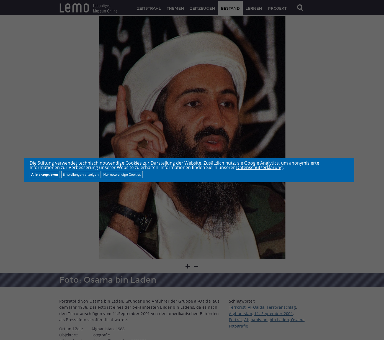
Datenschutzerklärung (259, 167)
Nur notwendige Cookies (122, 174)
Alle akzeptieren (44, 174)
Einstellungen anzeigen (81, 174)
